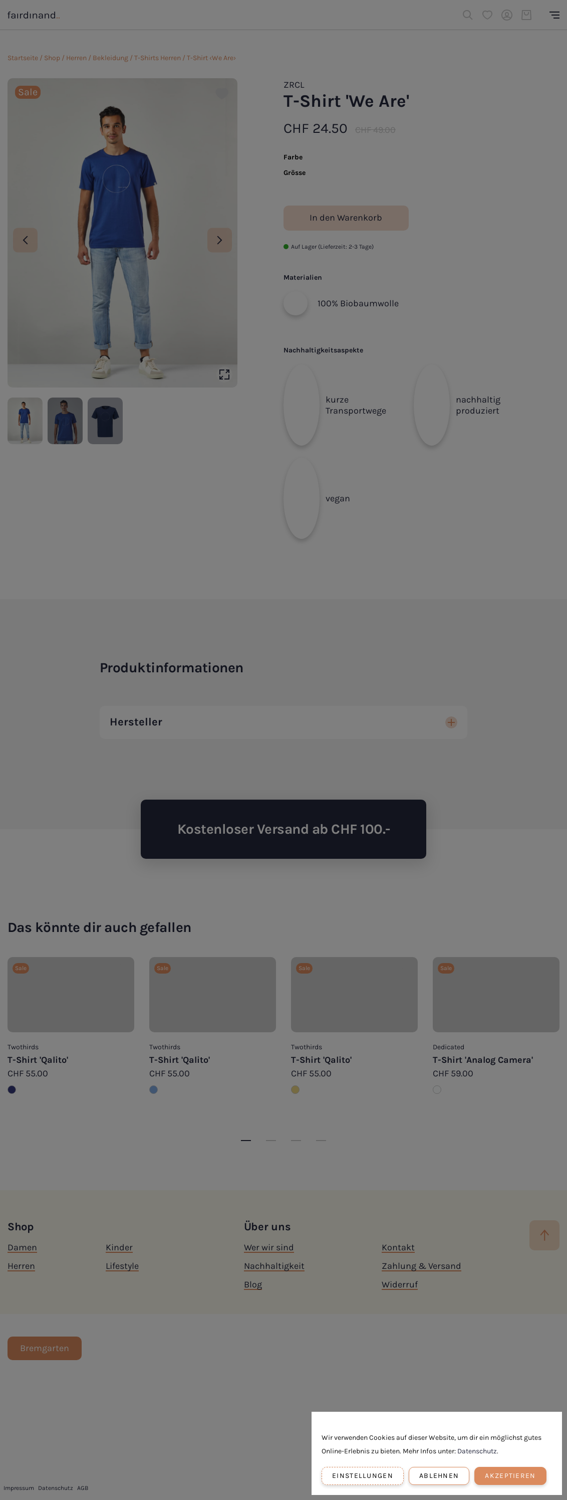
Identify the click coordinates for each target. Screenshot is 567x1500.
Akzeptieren (510, 1475)
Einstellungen (362, 1475)
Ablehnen (439, 1475)
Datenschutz (477, 1451)
